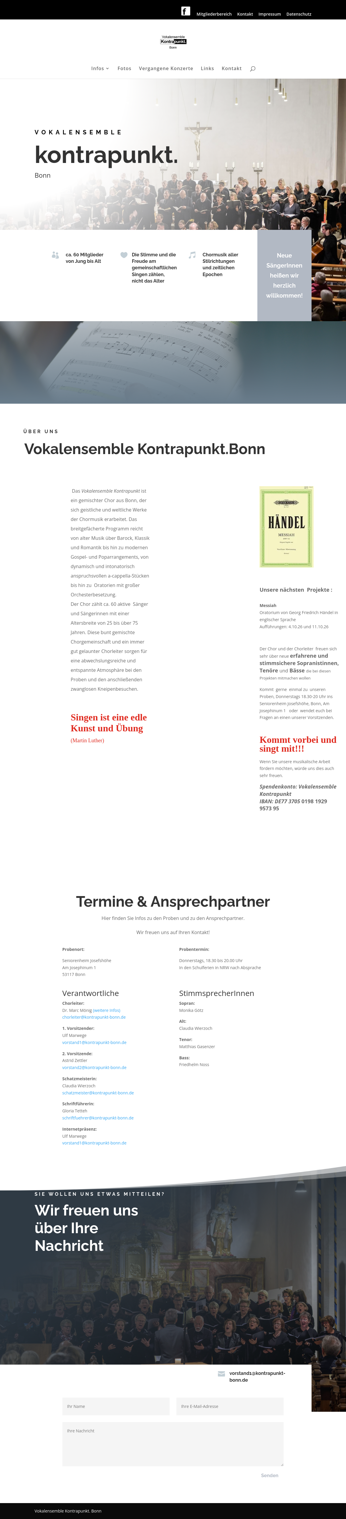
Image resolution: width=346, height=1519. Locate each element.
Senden (270, 1475)
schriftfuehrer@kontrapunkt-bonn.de (98, 1118)
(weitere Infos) (106, 1010)
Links (207, 69)
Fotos (124, 69)
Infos (97, 69)
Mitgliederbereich (214, 14)
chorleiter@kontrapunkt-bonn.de (94, 1017)
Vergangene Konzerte (166, 69)
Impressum (270, 14)
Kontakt (245, 14)
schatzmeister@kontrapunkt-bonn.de (98, 1093)
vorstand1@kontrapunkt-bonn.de (94, 1042)
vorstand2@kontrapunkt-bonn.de (94, 1067)
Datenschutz (299, 14)
